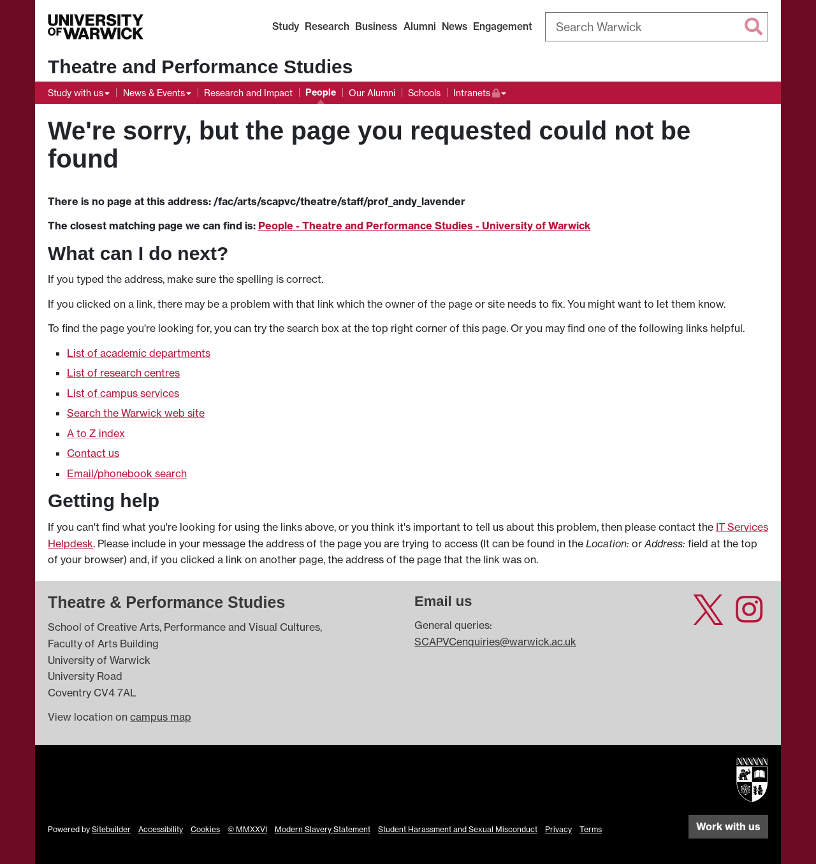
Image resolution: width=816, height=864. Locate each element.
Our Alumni (372, 92)
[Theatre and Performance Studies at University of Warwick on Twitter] (708, 616)
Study (285, 26)
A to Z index (96, 433)
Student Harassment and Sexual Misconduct (457, 829)
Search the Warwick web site (136, 413)
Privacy (558, 829)
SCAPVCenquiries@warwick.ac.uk (495, 641)
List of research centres (123, 372)
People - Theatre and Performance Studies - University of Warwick (424, 225)
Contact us (93, 453)
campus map (160, 716)
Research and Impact (248, 92)
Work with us (728, 826)
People (320, 92)
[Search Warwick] (656, 26)
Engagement (502, 26)
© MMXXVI (247, 829)
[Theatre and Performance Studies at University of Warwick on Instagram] (749, 616)
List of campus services (123, 393)
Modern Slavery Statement (322, 829)
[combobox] (656, 26)
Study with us (75, 92)
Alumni (420, 26)
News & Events (154, 92)
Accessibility (160, 829)
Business (376, 26)
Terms (590, 829)
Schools (424, 92)
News (454, 26)
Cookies (205, 829)
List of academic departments (138, 353)
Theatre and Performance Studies (200, 66)
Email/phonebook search (127, 473)
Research (327, 26)
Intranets (479, 91)
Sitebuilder (111, 829)
